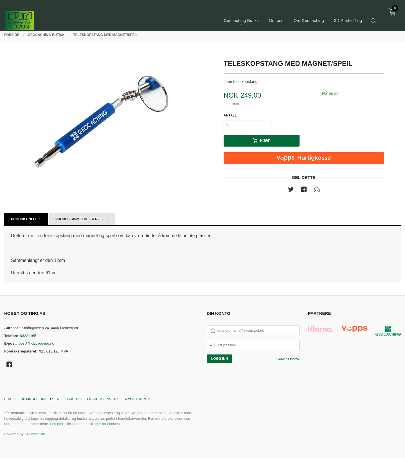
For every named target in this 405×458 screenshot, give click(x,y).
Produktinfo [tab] (23, 219)
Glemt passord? (288, 359)
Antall (230, 115)
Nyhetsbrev (137, 399)
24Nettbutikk (34, 434)
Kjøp (262, 140)
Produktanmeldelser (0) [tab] (79, 219)
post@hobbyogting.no (36, 343)
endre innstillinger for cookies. (96, 424)
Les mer (56, 424)
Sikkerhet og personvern (92, 399)
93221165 (28, 336)
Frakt (10, 399)
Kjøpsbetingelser (41, 399)
